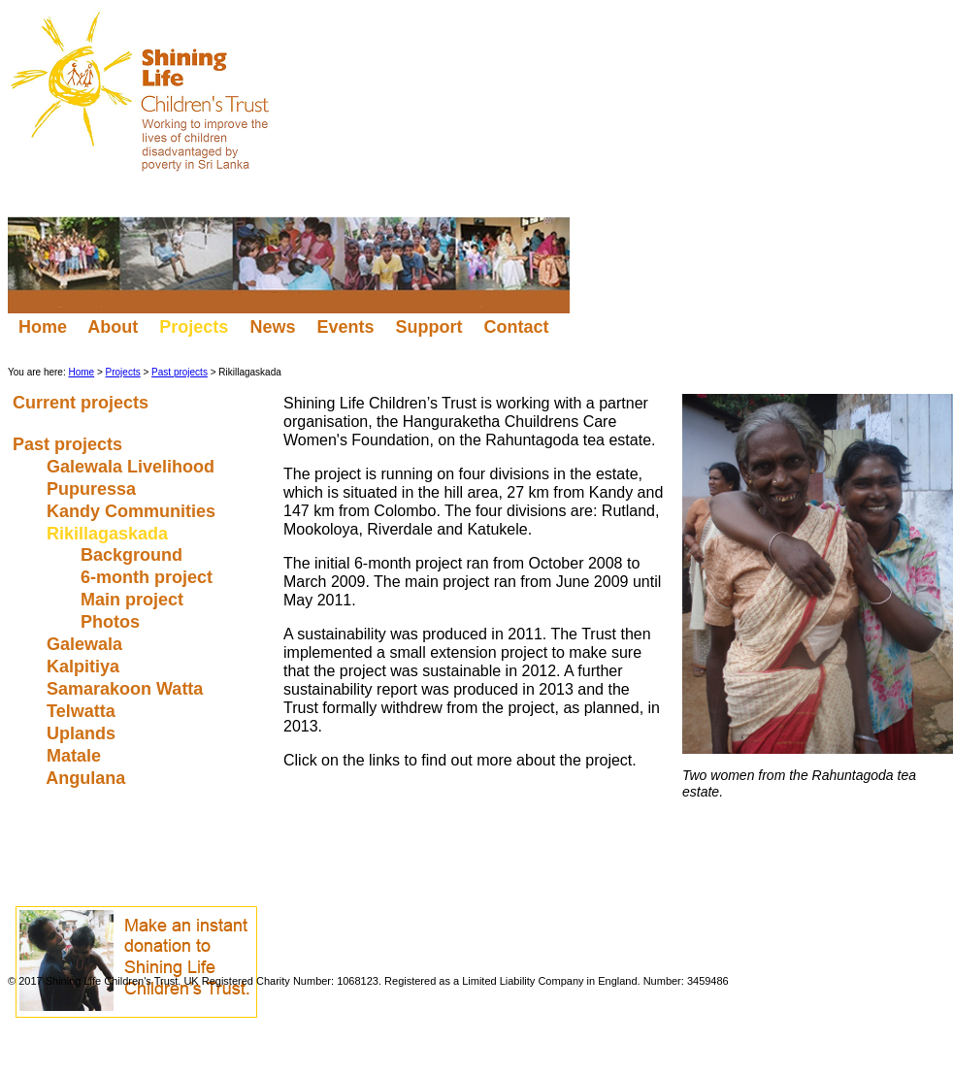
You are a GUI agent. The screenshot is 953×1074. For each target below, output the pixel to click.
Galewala (87, 644)
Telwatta (83, 711)
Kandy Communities (133, 511)
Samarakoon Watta (127, 689)
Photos (112, 622)
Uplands (83, 733)
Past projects (179, 372)
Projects (123, 372)
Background (134, 555)
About (113, 327)
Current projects (83, 402)
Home (43, 327)
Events (345, 327)
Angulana (88, 778)
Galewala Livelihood (133, 466)
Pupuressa (94, 489)
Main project (134, 599)
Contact (518, 327)
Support (428, 327)
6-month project (149, 577)
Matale (76, 755)
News (272, 327)
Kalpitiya (85, 666)
